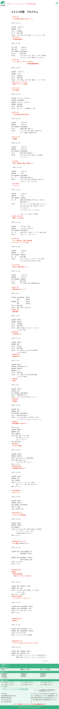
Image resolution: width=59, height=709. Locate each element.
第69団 (2, 669)
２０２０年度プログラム (46, 684)
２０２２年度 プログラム (7, 684)
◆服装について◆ (25, 669)
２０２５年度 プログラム (7, 682)
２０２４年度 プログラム (27, 682)
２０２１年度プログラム (26, 684)
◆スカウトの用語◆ (45, 669)
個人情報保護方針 (50, 690)
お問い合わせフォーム (44, 691)
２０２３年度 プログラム (46, 682)
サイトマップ (37, 690)
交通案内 (43, 690)
